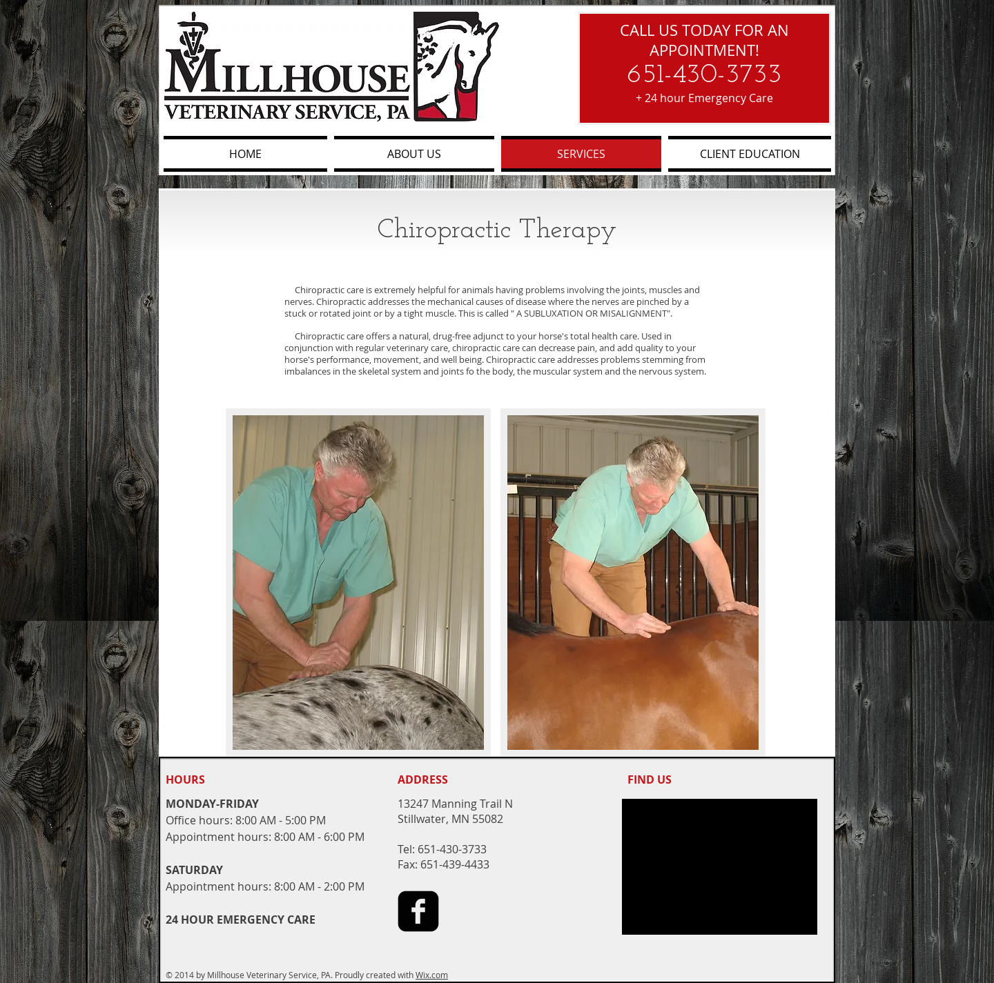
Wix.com (432, 974)
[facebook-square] (418, 911)
